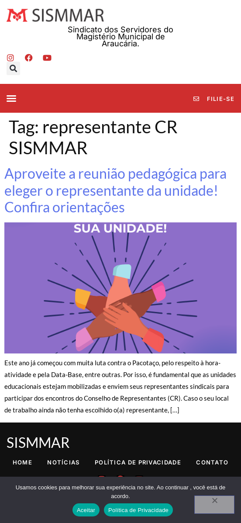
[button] (13, 68)
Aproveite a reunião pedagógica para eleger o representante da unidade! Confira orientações (115, 190)
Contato (212, 462)
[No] (214, 504)
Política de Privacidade (138, 462)
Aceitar (86, 510)
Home (22, 462)
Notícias (63, 462)
